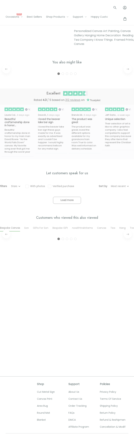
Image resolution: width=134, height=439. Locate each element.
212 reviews (72, 158)
